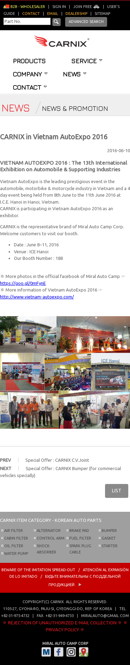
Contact (30, 87)
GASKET (109, 538)
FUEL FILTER (80, 538)
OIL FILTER (13, 546)
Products (29, 61)
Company (30, 74)
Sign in (59, 7)
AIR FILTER (13, 530)
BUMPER (109, 530)
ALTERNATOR (49, 530)
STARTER (110, 546)
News (74, 74)
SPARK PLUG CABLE (80, 549)
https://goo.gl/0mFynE (23, 283)
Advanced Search (86, 21)
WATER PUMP (16, 553)
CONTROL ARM (50, 538)
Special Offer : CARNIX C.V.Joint (57, 460)
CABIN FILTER (16, 538)
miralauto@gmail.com (105, 616)
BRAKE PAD (79, 530)
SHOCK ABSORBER (46, 549)
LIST (116, 490)
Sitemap (102, 13)
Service (86, 61)
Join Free (86, 7)
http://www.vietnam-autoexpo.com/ (37, 296)
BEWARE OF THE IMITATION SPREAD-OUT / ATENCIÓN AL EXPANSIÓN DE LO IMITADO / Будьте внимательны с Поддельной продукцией (65, 577)
